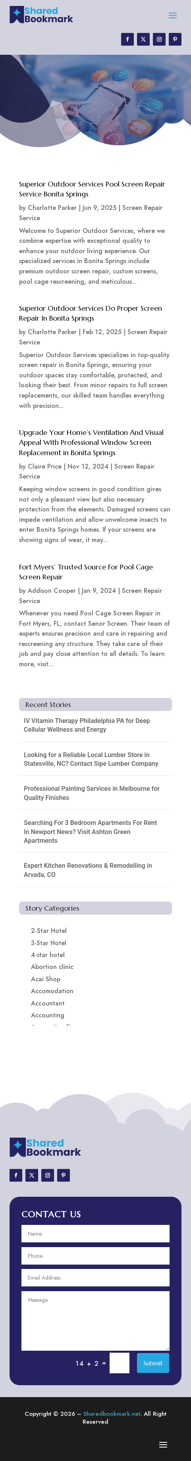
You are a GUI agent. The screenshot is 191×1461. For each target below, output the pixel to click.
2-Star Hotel (49, 930)
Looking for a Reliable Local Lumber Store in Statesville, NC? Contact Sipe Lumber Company (91, 759)
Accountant (48, 1003)
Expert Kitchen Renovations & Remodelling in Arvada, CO (88, 870)
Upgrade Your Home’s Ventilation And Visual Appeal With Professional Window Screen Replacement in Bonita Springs (91, 442)
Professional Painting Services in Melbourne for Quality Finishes (92, 793)
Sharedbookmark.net (111, 1413)
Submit (153, 1363)
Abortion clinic (52, 966)
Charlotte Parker (52, 207)
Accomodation (52, 991)
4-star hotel (48, 954)
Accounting (47, 1015)
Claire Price (45, 466)
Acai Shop (45, 979)
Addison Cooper (52, 590)
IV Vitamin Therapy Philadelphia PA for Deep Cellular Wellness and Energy (87, 725)
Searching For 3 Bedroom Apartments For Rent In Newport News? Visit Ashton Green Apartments (90, 831)
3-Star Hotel (48, 943)
